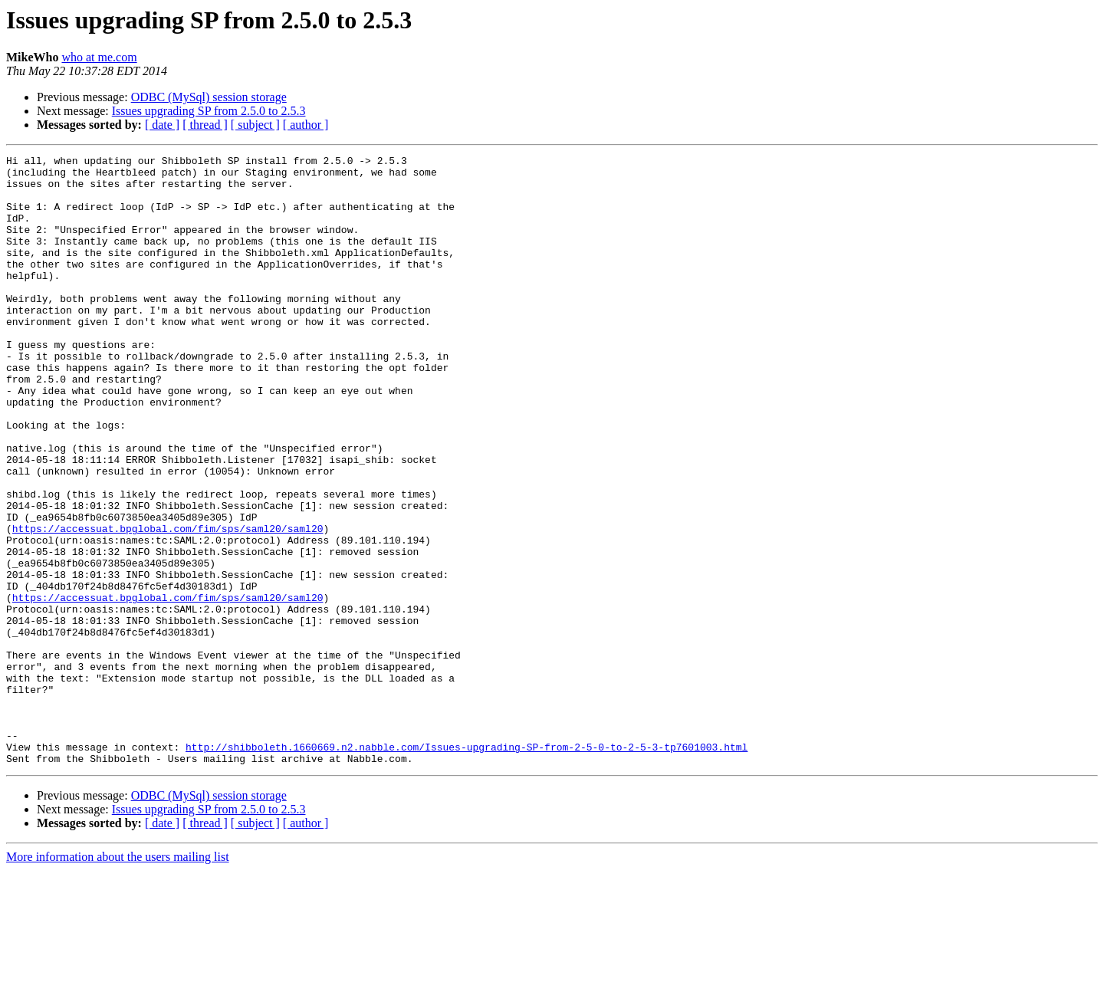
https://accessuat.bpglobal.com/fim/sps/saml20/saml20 (168, 604)
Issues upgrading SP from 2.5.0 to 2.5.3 (209, 110)
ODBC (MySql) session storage (209, 96)
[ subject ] (255, 124)
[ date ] (162, 124)
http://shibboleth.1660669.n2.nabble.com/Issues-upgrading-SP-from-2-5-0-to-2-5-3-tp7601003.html (467, 866)
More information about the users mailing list (117, 978)
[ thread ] (205, 124)
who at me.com (98, 57)
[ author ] (306, 124)
